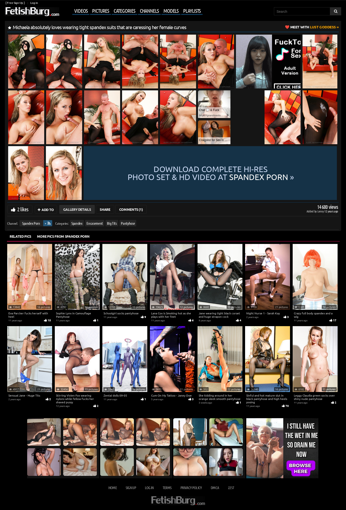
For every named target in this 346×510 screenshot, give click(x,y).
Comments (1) (131, 209)
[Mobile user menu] (131, 11)
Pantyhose (128, 223)
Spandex (76, 223)
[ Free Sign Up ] (15, 3)
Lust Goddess (313, 27)
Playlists (192, 10)
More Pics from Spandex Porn (63, 236)
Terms (167, 487)
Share (105, 209)
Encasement (94, 223)
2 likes (22, 209)
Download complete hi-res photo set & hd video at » (211, 173)
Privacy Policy (191, 487)
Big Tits (112, 223)
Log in (34, 3)
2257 (231, 487)
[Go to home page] (32, 11)
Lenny (320, 211)
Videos (80, 10)
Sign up (131, 487)
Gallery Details (77, 209)
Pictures (100, 10)
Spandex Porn (31, 223)
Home (112, 487)
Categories (124, 10)
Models (171, 10)
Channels (149, 10)
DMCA (215, 487)
